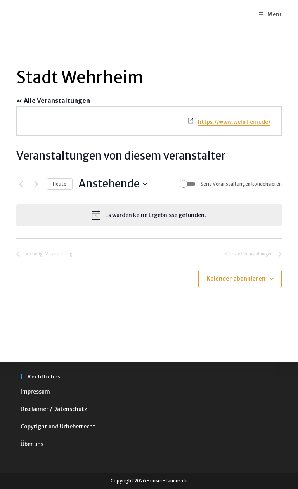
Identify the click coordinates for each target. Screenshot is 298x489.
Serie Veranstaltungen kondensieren (241, 184)
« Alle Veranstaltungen (53, 100)
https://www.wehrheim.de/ (234, 121)
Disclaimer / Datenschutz (54, 409)
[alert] (149, 215)
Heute (59, 184)
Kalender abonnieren (235, 278)
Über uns (32, 443)
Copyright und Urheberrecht (58, 426)
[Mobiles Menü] (271, 14)
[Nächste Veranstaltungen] (36, 184)
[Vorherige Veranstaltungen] (21, 184)
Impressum (35, 391)
